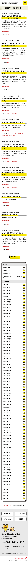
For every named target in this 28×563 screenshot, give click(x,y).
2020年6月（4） (6, 487)
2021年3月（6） (6, 461)
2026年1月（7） (6, 296)
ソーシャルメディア (18, 549)
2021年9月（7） (6, 444)
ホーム (3, 505)
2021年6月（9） (6, 453)
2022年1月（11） (7, 433)
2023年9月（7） (6, 376)
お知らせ (9, 62)
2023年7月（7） (6, 381)
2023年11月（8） (7, 370)
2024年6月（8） (6, 350)
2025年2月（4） (6, 327)
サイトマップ (6, 546)
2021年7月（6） (6, 450)
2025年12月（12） (7, 299)
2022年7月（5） (6, 416)
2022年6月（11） (7, 418)
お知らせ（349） (6, 267)
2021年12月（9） (7, 436)
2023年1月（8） (6, 398)
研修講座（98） (6, 273)
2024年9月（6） (6, 342)
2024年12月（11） (7, 333)
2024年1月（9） (6, 364)
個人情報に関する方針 (19, 546)
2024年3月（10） (7, 359)
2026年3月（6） (6, 290)
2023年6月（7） (6, 384)
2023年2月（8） (6, 396)
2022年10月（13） (7, 407)
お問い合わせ (7, 519)
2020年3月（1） (6, 495)
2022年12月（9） (7, 401)
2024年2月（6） (6, 361)
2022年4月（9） (6, 424)
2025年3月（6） (6, 324)
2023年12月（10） (7, 367)
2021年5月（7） (6, 455)
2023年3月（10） (7, 393)
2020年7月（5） (6, 484)
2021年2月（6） (6, 464)
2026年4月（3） (6, 287)
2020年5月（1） (6, 490)
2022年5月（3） (6, 421)
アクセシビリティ (7, 549)
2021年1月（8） (6, 467)
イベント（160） (6, 270)
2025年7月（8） (6, 313)
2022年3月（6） (6, 427)
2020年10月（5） (7, 475)
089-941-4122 (12, 542)
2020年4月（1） (6, 492)
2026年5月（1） (6, 285)
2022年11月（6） (7, 404)
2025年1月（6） (6, 330)
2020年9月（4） (6, 478)
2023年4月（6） (6, 390)
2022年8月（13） (7, 413)
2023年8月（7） (6, 379)
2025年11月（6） (7, 302)
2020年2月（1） (6, 498)
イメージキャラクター (20, 514)
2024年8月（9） (6, 344)
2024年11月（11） (7, 336)
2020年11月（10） (7, 473)
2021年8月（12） (7, 447)
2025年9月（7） (6, 307)
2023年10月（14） (7, 373)
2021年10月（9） (7, 441)
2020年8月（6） (6, 481)
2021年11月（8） (7, 438)
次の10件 (13, 257)
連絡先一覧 (7, 514)
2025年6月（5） (6, 316)
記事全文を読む (5, 31)
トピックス (8, 505)
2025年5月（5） (6, 319)
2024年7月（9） (6, 347)
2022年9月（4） (6, 410)
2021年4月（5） (6, 458)
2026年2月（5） (6, 293)
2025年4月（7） (6, 322)
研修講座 (14, 113)
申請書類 (20, 519)
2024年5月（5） (6, 353)
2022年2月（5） (6, 430)
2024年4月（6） (6, 356)
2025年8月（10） (7, 310)
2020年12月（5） (7, 470)
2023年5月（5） (6, 387)
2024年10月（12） (7, 339)
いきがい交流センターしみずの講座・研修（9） (12, 276)
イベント (9, 34)
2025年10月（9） (7, 305)
